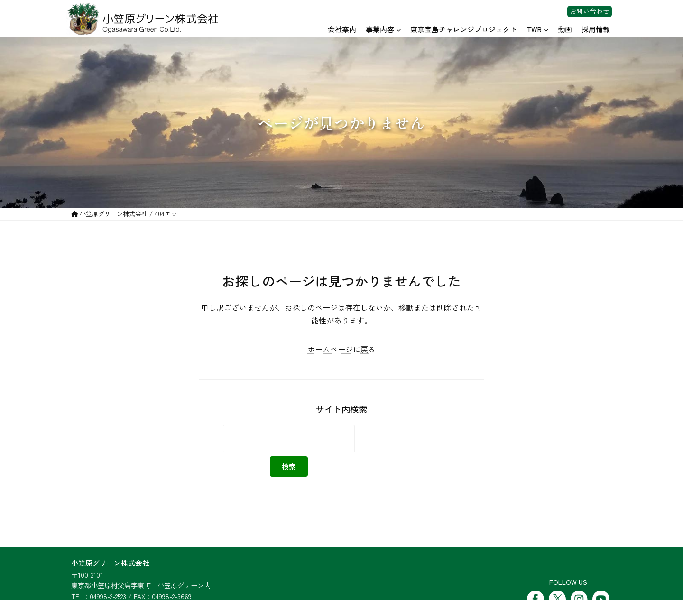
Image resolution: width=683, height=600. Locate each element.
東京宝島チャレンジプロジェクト (463, 29)
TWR (534, 29)
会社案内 (342, 29)
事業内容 (380, 29)
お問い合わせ (589, 11)
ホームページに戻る (341, 349)
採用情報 (595, 29)
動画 (565, 29)
